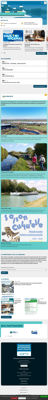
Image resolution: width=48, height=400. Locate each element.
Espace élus (24, 391)
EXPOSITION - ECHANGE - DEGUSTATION (14, 74)
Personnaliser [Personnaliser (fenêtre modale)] (22, 398)
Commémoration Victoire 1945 (11, 93)
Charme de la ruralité (7, 183)
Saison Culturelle (6, 253)
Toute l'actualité (41, 64)
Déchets (27, 309)
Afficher (4, 283)
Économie (4, 146)
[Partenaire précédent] (5, 347)
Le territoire (4, 309)
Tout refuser (14, 398)
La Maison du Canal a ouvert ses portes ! (14, 56)
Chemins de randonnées (9, 23)
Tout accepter (44, 396)
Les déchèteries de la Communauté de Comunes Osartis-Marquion (42, 313)
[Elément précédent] (2, 64)
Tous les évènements (40, 97)
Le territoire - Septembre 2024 (18, 313)
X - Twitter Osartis (24, 394)
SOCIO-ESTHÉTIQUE (8, 87)
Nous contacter (24, 376)
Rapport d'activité (6, 292)
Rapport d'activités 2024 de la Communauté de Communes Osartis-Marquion (28, 294)
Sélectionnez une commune (7, 278)
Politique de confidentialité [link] (31, 398)
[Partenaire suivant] (10, 347)
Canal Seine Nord (8, 31)
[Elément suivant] (4, 64)
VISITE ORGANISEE (7, 80)
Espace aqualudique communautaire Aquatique (29, 23)
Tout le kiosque (6, 327)
